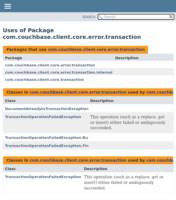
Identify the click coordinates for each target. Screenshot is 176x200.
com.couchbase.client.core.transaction (44, 80)
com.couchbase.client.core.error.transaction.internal (58, 72)
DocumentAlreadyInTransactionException (47, 109)
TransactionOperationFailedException (43, 117)
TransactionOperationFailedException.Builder (51, 138)
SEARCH (89, 17)
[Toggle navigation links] (7, 7)
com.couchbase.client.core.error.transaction (96, 49)
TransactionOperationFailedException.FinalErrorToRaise (61, 146)
